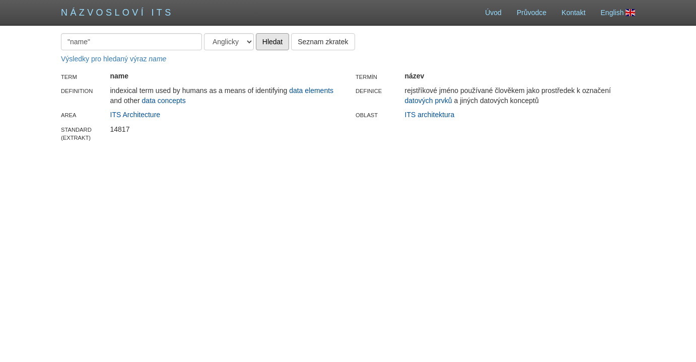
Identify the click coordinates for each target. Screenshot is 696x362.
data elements (311, 90)
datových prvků (428, 101)
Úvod (493, 13)
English (618, 13)
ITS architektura (430, 115)
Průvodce (531, 13)
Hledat (272, 42)
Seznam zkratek (323, 42)
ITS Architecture (135, 115)
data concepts (164, 101)
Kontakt (573, 13)
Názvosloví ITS (117, 13)
